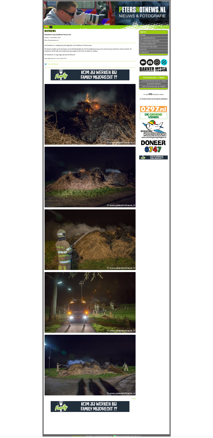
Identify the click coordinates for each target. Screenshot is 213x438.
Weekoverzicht (148, 44)
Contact (144, 52)
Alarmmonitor (147, 38)
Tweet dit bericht (52, 64)
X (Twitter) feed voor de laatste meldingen (153, 99)
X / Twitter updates (149, 41)
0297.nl (143, 49)
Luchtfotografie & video (154, 81)
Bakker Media (154, 84)
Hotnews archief (148, 47)
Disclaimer (89, 436)
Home (142, 35)
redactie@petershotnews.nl (103, 436)
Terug (134, 398)
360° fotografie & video (154, 86)
